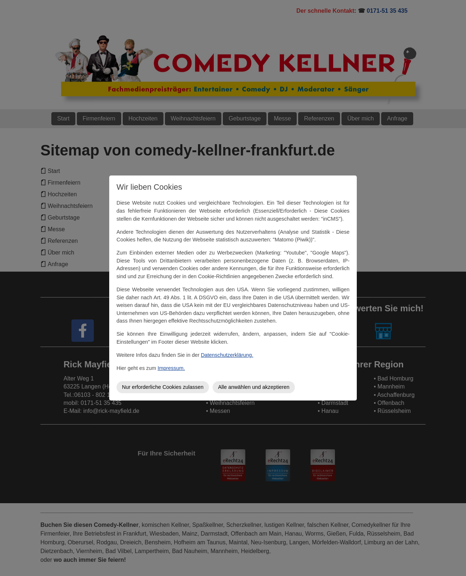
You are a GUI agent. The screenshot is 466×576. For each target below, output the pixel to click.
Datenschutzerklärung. (227, 355)
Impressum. (171, 368)
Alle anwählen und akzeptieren (253, 387)
